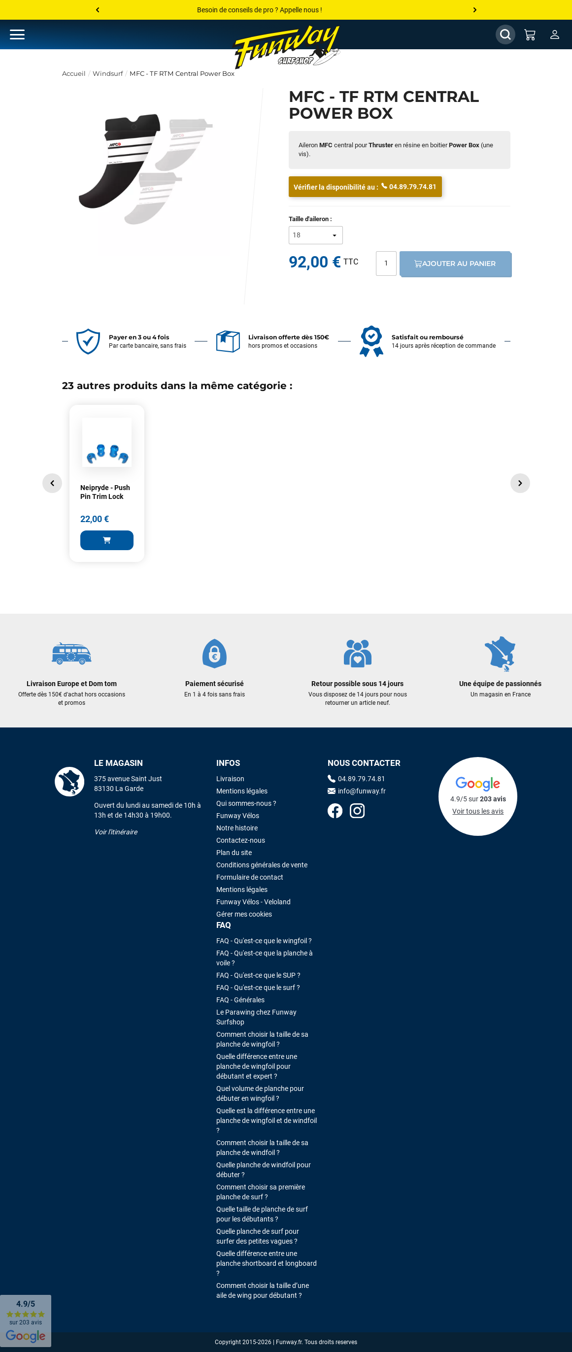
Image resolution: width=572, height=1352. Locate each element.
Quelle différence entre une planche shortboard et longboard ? (266, 1263)
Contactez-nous (240, 840)
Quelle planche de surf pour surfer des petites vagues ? (257, 1236)
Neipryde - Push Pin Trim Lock (105, 492)
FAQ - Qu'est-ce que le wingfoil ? (264, 941)
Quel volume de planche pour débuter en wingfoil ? (260, 1093)
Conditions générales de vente (261, 865)
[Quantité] (386, 263)
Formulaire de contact (249, 877)
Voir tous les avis (478, 811)
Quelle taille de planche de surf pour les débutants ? (262, 1214)
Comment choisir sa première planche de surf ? (260, 1192)
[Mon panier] (530, 34)
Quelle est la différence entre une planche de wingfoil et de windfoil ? (266, 1120)
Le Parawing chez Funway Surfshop (256, 1017)
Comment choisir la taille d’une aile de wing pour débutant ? (262, 1290)
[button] (52, 483)
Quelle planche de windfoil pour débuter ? (263, 1170)
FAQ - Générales (240, 1000)
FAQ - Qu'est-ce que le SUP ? (258, 975)
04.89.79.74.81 (409, 186)
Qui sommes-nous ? (246, 803)
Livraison (230, 779)
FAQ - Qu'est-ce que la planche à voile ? (264, 958)
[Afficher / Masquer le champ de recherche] (505, 34)
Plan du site (234, 853)
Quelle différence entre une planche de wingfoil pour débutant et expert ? (256, 1066)
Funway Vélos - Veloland (253, 902)
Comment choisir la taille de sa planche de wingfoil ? (262, 1039)
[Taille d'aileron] (316, 235)
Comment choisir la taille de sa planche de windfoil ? (262, 1147)
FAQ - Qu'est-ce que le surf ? (258, 987)
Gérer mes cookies (244, 914)
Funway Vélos (237, 816)
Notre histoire (237, 828)
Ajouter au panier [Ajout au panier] (455, 263)
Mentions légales (242, 791)
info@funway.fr (357, 791)
